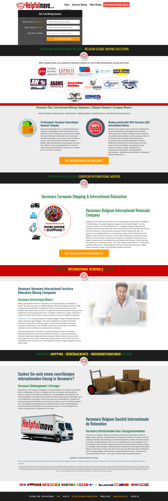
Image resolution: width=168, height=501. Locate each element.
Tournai (116, 461)
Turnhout (128, 461)
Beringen (32, 461)
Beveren (74, 461)
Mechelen (55, 461)
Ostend (25, 461)
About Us (66, 496)
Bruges (62, 461)
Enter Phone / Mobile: (35, 33)
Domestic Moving (79, 4)
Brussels (91, 461)
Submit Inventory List (120, 496)
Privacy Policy (105, 496)
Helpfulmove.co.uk (24, 319)
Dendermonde (83, 461)
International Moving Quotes (116, 4)
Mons (97, 461)
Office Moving (96, 4)
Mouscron (103, 461)
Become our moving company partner (85, 496)
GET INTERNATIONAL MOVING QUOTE (84, 161)
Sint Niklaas (40, 461)
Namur (20, 461)
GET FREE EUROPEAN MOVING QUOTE (84, 253)
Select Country (33, 22)
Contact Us (135, 496)
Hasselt (140, 461)
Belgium (68, 461)
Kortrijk (121, 461)
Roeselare (48, 461)
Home (66, 4)
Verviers (110, 461)
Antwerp (134, 461)
